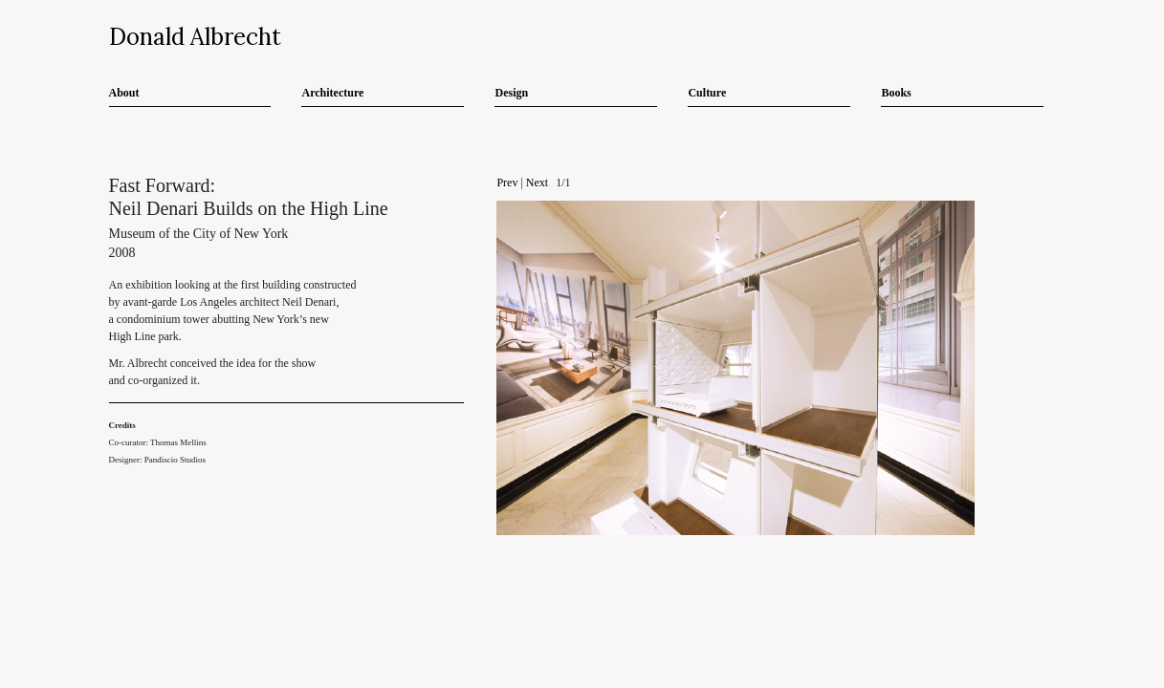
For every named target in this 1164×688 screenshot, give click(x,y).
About (124, 92)
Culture (707, 92)
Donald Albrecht (195, 37)
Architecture (332, 92)
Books (896, 92)
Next (537, 182)
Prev (506, 182)
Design (511, 92)
